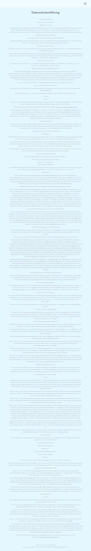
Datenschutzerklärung (49, 545)
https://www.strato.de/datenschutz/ (66, 107)
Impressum (39, 545)
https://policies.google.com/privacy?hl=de (47, 537)
